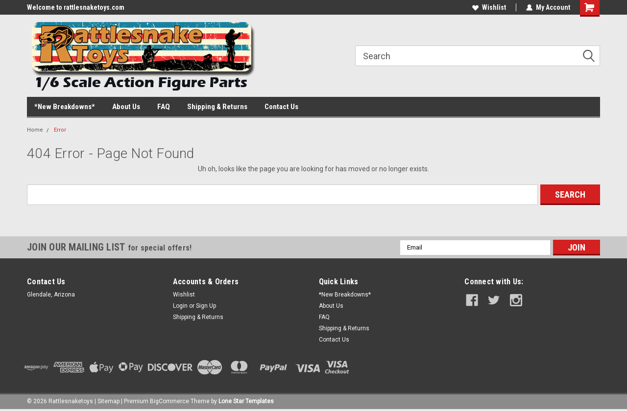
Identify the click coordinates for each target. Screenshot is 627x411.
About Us (126, 106)
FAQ (163, 106)
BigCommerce (169, 401)
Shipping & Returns (217, 106)
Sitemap (108, 401)
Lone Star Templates (246, 401)
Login (180, 305)
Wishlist (489, 7)
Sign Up (206, 305)
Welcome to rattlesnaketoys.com (75, 7)
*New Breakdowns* (64, 106)
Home (35, 130)
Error (60, 130)
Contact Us (281, 106)
